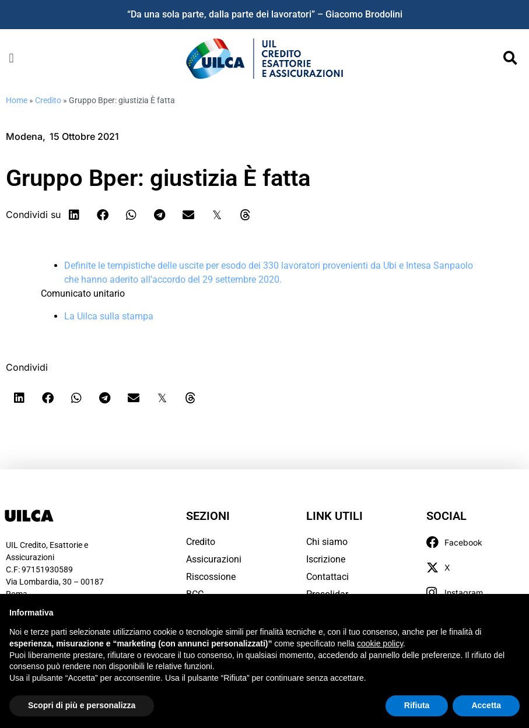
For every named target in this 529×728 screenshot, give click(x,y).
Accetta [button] (486, 705)
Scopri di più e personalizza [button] (81, 705)
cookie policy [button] (380, 643)
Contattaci (327, 576)
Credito (48, 100)
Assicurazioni (213, 559)
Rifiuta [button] (417, 705)
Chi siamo (327, 541)
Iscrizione (325, 559)
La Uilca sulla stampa (108, 316)
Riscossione (211, 576)
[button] (11, 58)
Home (16, 100)
